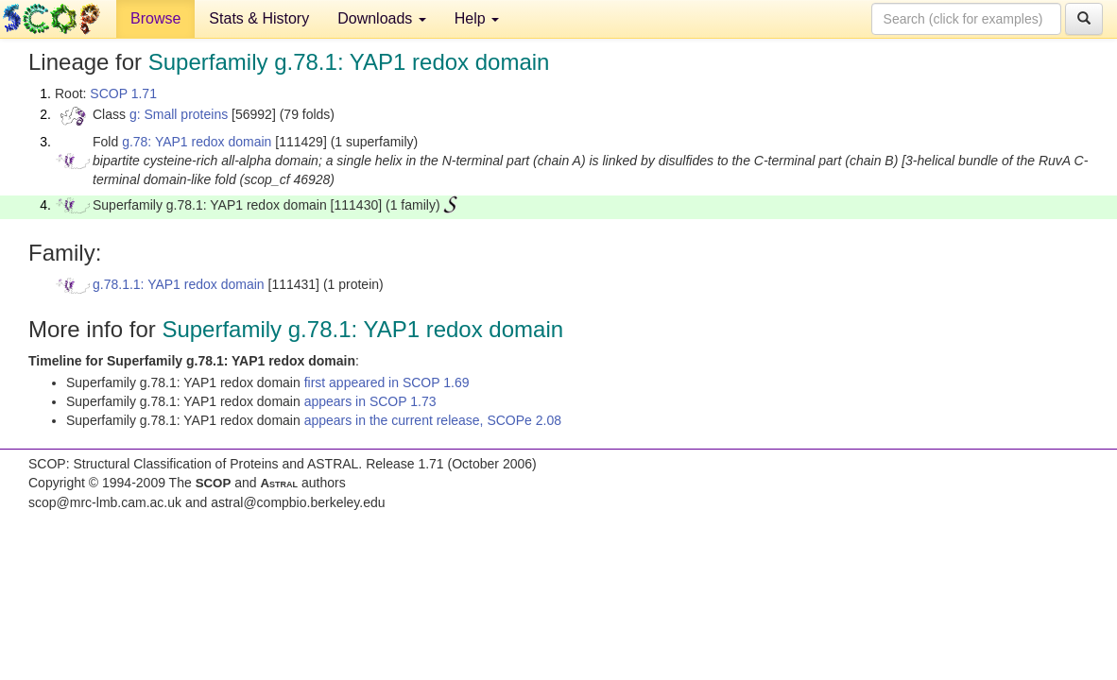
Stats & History (259, 18)
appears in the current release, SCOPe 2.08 (432, 420)
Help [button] (477, 18)
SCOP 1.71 (123, 93)
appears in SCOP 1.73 (370, 401)
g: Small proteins (178, 114)
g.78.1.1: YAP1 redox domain (179, 284)
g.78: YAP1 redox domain (196, 141)
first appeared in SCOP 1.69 (387, 382)
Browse (155, 18)
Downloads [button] (381, 18)
